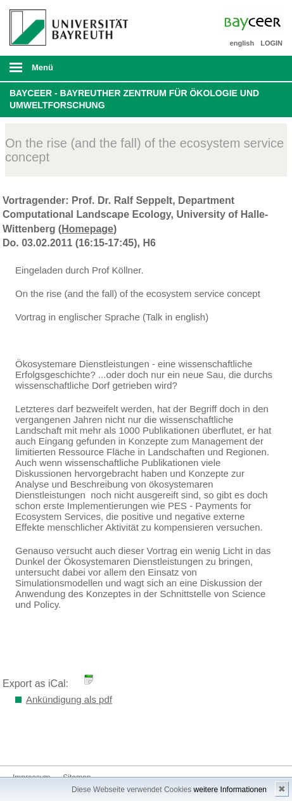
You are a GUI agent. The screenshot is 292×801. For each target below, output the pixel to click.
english (242, 43)
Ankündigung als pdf (69, 699)
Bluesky (23, 741)
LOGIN (271, 43)
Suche (256, 68)
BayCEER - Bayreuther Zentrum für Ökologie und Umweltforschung (134, 99)
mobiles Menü (64, 71)
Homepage (87, 229)
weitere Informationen (230, 789)
